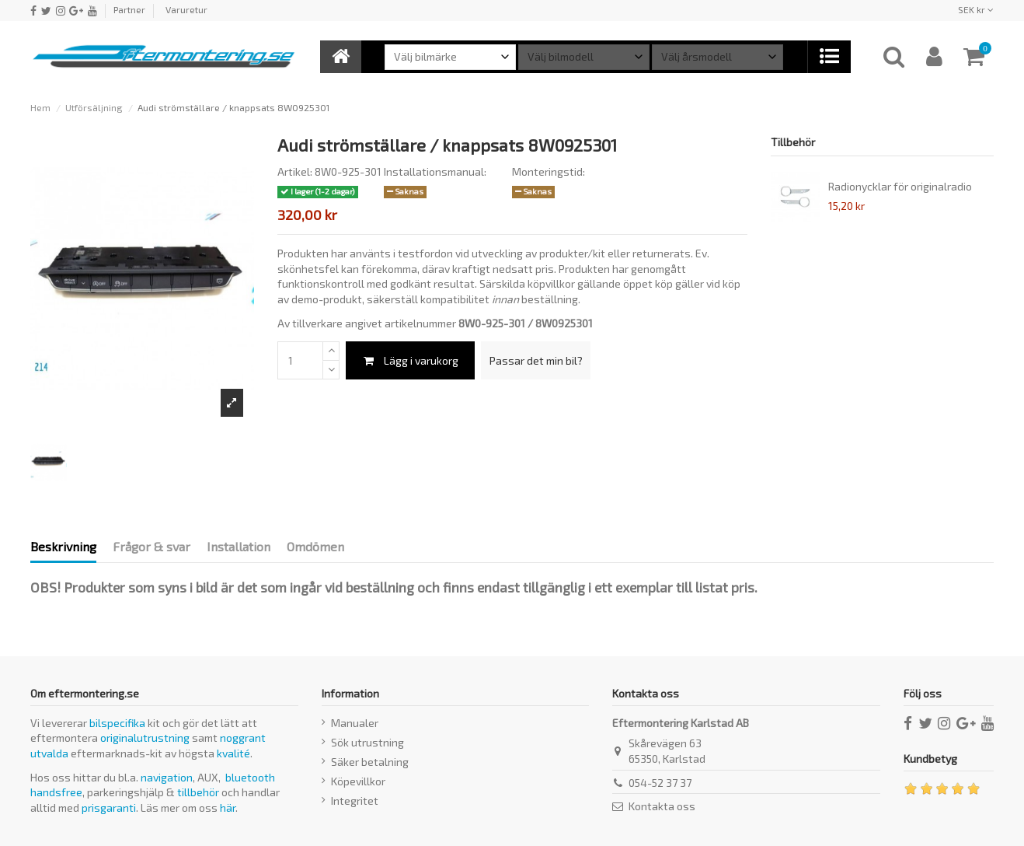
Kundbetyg (930, 758)
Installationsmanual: (435, 171)
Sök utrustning (367, 742)
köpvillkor (551, 283)
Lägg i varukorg (410, 360)
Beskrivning (63, 546)
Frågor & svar (151, 546)
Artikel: (294, 171)
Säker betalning (370, 761)
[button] (828, 56)
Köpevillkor (358, 781)
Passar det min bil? (536, 360)
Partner (129, 9)
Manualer (354, 722)
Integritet (354, 800)
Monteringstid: (548, 171)
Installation (238, 546)
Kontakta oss (662, 806)
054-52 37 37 (660, 782)
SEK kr (976, 9)
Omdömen (315, 546)
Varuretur (186, 9)
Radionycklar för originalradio (900, 186)
